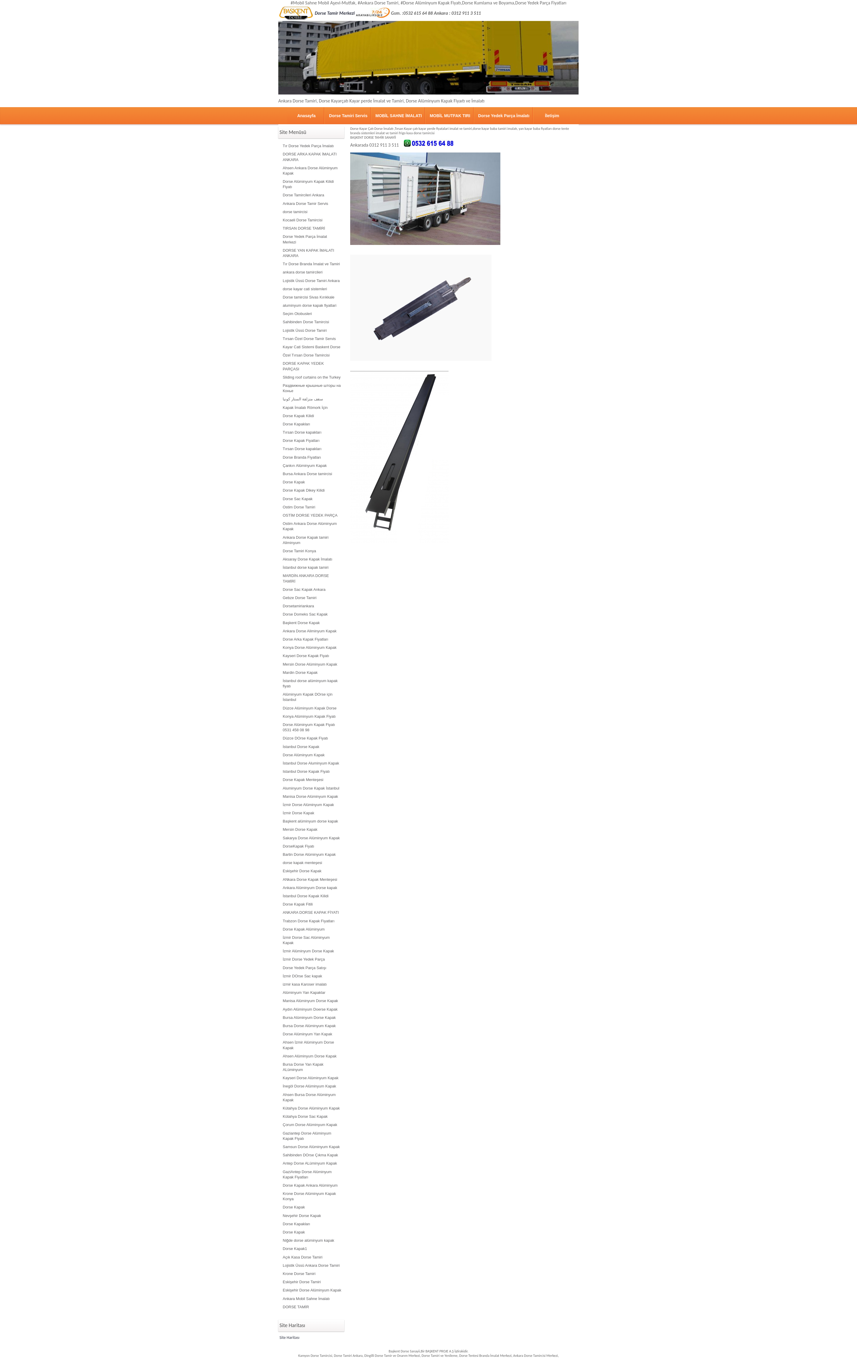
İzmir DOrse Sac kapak (302, 976)
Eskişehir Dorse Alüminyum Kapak (312, 1290)
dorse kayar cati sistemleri (305, 289)
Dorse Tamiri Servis (348, 115)
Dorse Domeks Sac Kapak (305, 614)
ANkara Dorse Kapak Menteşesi (310, 879)
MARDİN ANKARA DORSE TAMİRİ (306, 578)
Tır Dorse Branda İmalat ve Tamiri (311, 264)
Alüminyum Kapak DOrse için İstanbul (307, 697)
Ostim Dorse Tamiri (299, 507)
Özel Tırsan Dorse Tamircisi (306, 355)
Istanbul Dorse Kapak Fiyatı (306, 771)
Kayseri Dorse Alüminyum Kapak (310, 1078)
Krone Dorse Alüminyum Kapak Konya (309, 1196)
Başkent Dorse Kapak (301, 623)
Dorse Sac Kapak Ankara (304, 589)
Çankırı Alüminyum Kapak (305, 465)
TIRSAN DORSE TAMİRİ (304, 228)
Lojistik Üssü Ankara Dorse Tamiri (311, 1265)
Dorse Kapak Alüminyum (304, 929)
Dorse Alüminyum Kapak (304, 755)
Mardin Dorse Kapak (300, 672)
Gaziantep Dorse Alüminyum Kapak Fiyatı (307, 1136)
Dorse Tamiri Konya (299, 551)
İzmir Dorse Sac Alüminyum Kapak (306, 940)
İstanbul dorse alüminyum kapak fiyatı (310, 683)
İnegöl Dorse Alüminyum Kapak (309, 1086)
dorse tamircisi (295, 212)
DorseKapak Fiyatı (298, 846)
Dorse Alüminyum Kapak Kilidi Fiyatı (308, 184)
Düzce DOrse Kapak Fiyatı (305, 738)
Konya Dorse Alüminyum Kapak (310, 647)
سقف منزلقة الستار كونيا (303, 399)
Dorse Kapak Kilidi (298, 416)
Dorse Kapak (294, 482)
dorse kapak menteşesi (302, 862)
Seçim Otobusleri (297, 313)
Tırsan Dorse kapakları (302, 432)
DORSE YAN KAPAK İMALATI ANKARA (308, 253)
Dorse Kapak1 (295, 1248)
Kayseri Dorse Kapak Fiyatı (306, 656)
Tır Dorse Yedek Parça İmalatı (308, 146)
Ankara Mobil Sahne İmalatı (306, 1298)
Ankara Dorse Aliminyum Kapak (310, 631)
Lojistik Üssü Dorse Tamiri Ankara (311, 280)
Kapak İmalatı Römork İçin (305, 407)
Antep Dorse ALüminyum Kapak (310, 1163)
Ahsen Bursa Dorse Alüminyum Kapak (309, 1097)
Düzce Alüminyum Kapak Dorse (310, 708)
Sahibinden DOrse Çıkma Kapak (310, 1155)
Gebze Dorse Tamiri (300, 598)
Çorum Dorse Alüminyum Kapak (310, 1124)
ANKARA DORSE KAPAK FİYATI (311, 912)
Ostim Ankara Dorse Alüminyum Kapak (310, 526)
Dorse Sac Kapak (297, 499)
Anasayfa (306, 115)
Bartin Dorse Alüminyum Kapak (309, 854)
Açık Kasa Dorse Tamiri (302, 1257)
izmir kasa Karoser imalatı (305, 984)
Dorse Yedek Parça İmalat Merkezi (305, 239)
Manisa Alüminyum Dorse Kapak (310, 1001)
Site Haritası (289, 1337)
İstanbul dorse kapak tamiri (305, 567)
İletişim (552, 115)
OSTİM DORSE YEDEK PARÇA (310, 515)
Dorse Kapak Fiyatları (301, 440)
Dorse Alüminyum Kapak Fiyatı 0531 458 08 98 (309, 727)
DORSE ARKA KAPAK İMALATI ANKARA (310, 157)
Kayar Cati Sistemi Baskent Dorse (311, 347)
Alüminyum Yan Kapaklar (304, 992)
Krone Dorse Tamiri (299, 1273)
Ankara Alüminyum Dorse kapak (310, 888)
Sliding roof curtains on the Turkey (312, 377)
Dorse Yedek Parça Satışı (304, 968)
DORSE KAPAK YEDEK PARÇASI (303, 366)
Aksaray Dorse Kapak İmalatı (307, 559)
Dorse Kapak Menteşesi (303, 779)
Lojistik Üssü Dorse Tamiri (305, 330)
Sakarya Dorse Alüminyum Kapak (311, 838)
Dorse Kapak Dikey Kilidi (304, 490)
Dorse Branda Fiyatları (302, 457)
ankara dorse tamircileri (302, 272)
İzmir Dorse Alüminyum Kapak (308, 804)
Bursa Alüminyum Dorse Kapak (309, 1017)
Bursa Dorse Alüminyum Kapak (309, 1026)
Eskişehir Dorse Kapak (302, 871)
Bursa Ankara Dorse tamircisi (307, 474)
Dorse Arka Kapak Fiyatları (305, 639)
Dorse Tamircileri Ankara (303, 195)
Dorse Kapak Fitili (298, 904)
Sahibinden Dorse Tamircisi (306, 322)
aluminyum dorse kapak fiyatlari (309, 305)
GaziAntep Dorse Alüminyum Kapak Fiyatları (307, 1174)
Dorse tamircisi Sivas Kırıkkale (309, 297)
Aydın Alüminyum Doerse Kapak (310, 1009)
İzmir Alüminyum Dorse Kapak (308, 951)
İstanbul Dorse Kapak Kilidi (305, 896)
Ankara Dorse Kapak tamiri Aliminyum (305, 540)
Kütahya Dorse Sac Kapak (305, 1116)
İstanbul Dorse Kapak (301, 747)
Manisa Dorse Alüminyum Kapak (310, 796)
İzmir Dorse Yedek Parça (304, 959)
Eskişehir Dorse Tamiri (302, 1282)
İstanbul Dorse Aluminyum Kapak (311, 763)
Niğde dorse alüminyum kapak (308, 1240)
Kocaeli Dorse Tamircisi (302, 220)
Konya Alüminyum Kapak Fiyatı (309, 716)
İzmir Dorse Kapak (298, 813)
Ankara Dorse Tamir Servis (305, 203)
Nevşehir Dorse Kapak (302, 1215)
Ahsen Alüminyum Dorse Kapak (310, 1056)
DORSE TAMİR (296, 1307)
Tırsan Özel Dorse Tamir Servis (309, 338)
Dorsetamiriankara (298, 606)
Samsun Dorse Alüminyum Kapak (311, 1147)
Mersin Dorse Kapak (300, 829)
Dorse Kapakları (296, 424)
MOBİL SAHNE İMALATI (398, 115)
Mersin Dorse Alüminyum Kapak (310, 664)
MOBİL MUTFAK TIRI (450, 115)
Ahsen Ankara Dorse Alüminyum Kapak (310, 170)
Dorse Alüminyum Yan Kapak (307, 1034)
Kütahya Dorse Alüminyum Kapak (311, 1108)
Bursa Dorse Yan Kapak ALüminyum (303, 1067)
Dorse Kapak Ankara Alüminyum (310, 1185)
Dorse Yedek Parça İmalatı (504, 115)
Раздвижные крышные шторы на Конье (312, 388)
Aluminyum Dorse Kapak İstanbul (311, 788)
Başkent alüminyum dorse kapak (310, 821)
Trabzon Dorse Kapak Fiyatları (309, 921)
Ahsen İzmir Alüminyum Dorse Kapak (308, 1045)
